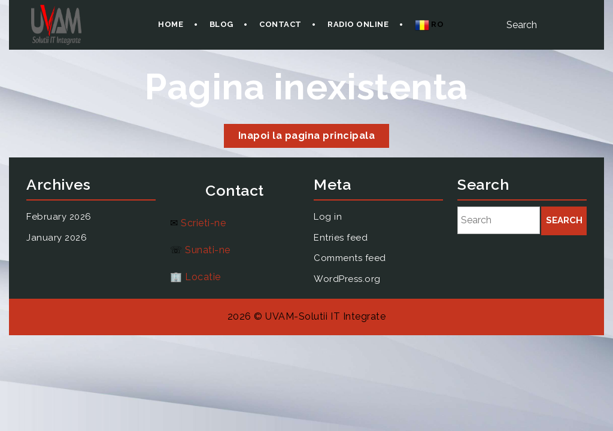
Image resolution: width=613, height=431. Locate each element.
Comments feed (350, 258)
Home (170, 24)
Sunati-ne (207, 250)
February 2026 (59, 216)
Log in (328, 216)
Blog (221, 24)
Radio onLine (358, 24)
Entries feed (341, 237)
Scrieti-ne (203, 223)
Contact (280, 24)
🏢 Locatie (195, 277)
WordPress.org (347, 279)
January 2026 (56, 237)
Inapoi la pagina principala (314, 138)
